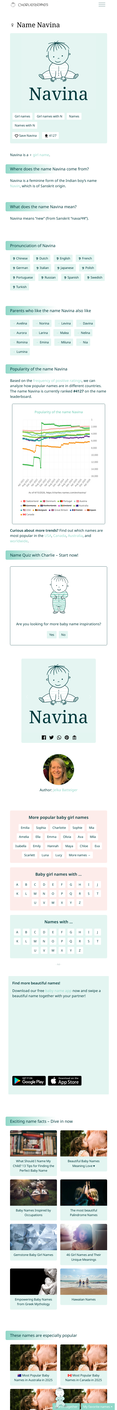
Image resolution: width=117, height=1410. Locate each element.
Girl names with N (49, 116)
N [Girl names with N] (44, 893)
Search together (66, 1406)
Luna (45, 855)
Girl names (22, 116)
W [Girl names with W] (53, 902)
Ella (38, 837)
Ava (80, 837)
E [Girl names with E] (53, 884)
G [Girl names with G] (71, 884)
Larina (43, 333)
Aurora (22, 333)
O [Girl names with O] (53, 893)
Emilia (25, 827)
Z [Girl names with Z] (80, 902)
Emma (51, 837)
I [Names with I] (88, 932)
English (63, 258)
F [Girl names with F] (62, 884)
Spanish (71, 277)
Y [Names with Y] (71, 950)
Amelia (24, 837)
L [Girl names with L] (26, 893)
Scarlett (29, 855)
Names (74, 116)
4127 (50, 135)
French (85, 258)
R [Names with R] (80, 941)
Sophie (77, 827)
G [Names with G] (71, 932)
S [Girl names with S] (88, 893)
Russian (48, 277)
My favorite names (96, 1406)
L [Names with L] (26, 941)
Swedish (94, 277)
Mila (93, 837)
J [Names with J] (97, 932)
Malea (64, 333)
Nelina (85, 333)
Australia (75, 535)
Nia (85, 342)
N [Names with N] (44, 941)
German (20, 268)
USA (47, 535)
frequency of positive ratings (57, 380)
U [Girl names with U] (35, 902)
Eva (97, 846)
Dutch (42, 258)
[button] (27, 697)
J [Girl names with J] (97, 884)
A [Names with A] (17, 932)
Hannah (53, 846)
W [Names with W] (53, 950)
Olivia (67, 837)
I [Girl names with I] (88, 884)
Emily (37, 846)
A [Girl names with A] (17, 884)
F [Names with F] (62, 932)
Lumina (22, 351)
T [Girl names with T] (97, 893)
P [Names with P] (62, 941)
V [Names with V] (44, 950)
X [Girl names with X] (62, 902)
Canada (59, 535)
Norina (44, 323)
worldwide (19, 540)
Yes (51, 634)
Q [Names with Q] (71, 941)
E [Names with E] (53, 932)
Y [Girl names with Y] (71, 902)
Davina (88, 323)
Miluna (66, 342)
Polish (87, 268)
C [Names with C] (35, 932)
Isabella (20, 846)
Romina (22, 342)
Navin (15, 185)
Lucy (58, 855)
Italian (42, 268)
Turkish (19, 287)
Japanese (65, 268)
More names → (80, 855)
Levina (66, 323)
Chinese (20, 258)
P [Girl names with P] (62, 893)
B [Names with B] (26, 932)
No (63, 634)
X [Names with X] (62, 950)
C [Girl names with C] (35, 884)
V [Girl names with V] (44, 902)
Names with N (25, 125)
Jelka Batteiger (65, 789)
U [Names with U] (35, 950)
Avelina (22, 323)
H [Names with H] (80, 932)
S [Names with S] (88, 941)
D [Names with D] (44, 932)
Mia (91, 827)
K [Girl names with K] (17, 893)
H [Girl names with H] (80, 884)
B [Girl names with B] (26, 884)
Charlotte (59, 827)
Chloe (84, 846)
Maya (69, 846)
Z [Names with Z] (80, 950)
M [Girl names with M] (35, 893)
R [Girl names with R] (80, 893)
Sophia (41, 827)
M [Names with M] (35, 941)
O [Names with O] (53, 941)
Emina (44, 342)
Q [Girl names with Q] (71, 893)
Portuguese (22, 277)
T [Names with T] (97, 941)
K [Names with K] (17, 941)
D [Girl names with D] (44, 884)
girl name (41, 154)
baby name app (58, 990)
